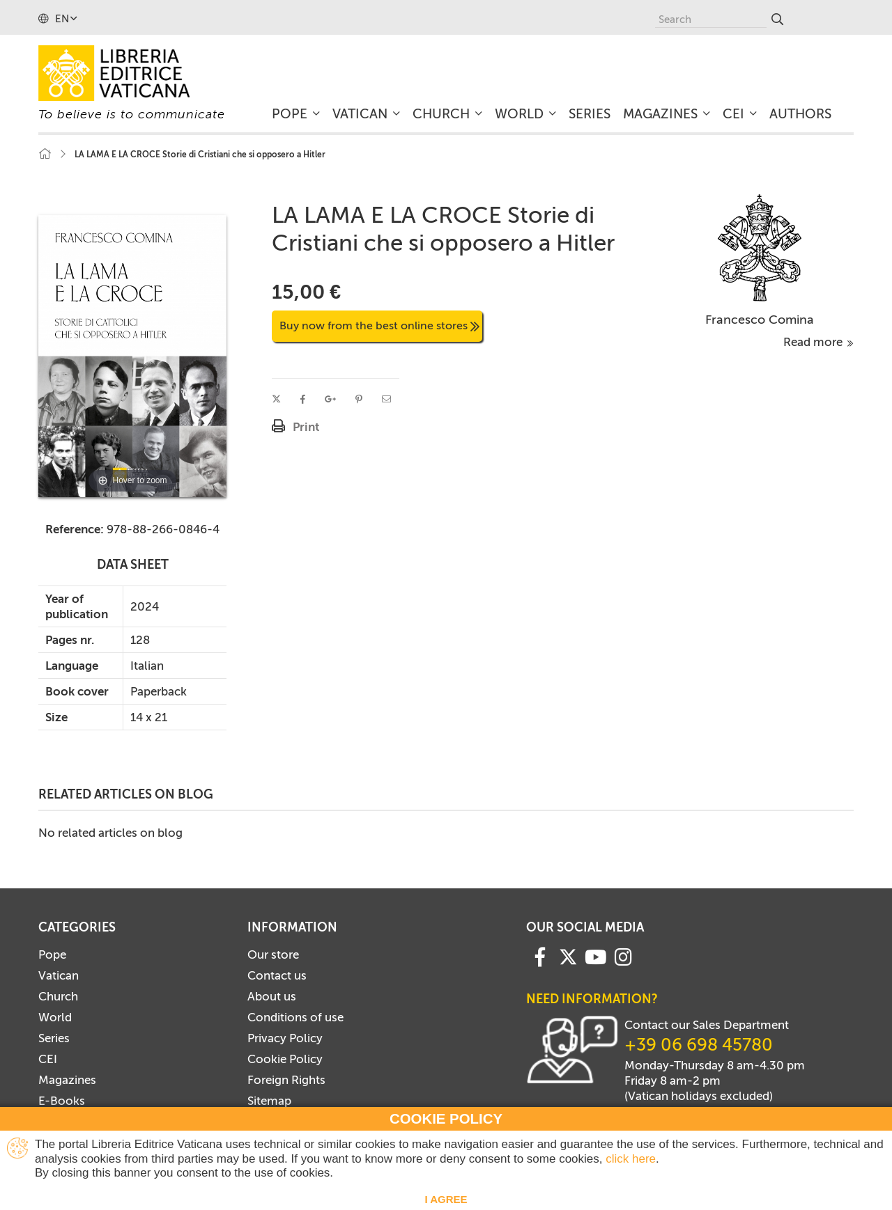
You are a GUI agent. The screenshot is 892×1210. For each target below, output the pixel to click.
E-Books (61, 1101)
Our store (273, 954)
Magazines (67, 1080)
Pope (52, 954)
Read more (818, 342)
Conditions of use (295, 1017)
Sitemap (269, 1101)
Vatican (58, 975)
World (55, 1017)
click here (631, 1158)
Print (306, 427)
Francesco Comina (759, 319)
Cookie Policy (285, 1059)
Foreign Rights (286, 1080)
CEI (47, 1059)
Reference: (74, 529)
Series (54, 1038)
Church (58, 996)
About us (271, 996)
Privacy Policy (285, 1038)
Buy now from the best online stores (379, 325)
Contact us (277, 975)
